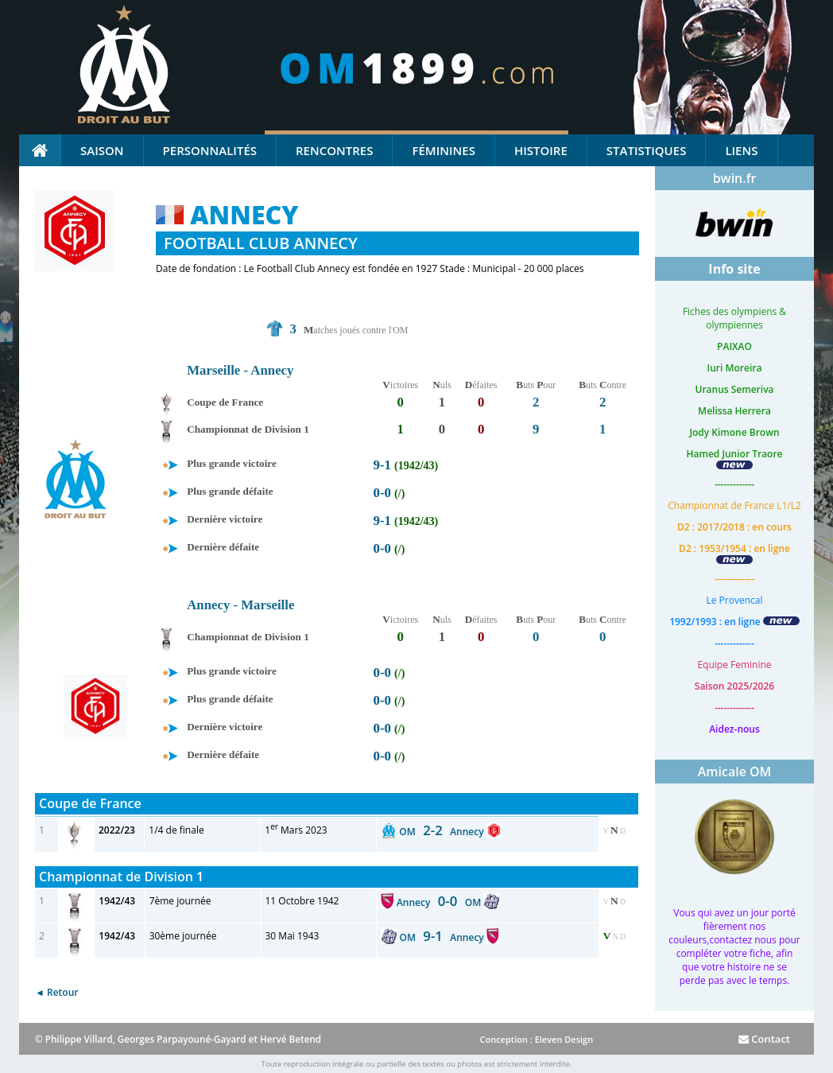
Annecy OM (440, 902)
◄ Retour (56, 992)
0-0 (382, 492)
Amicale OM (735, 771)
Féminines (443, 150)
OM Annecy (442, 831)
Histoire (541, 150)
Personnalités (210, 150)
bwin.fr (735, 178)
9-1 (382, 464)
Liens (741, 150)
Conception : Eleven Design (536, 1039)
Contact (764, 1039)
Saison (102, 150)
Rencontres (334, 150)
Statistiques (646, 150)
